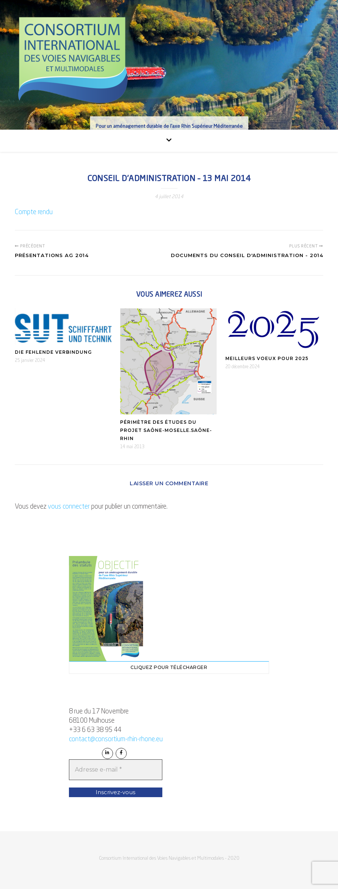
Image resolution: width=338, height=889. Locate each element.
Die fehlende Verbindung (53, 352)
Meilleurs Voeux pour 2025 (266, 358)
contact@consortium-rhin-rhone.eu (116, 739)
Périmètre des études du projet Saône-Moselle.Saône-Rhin (166, 430)
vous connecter (69, 506)
